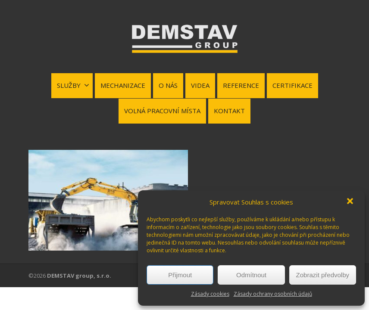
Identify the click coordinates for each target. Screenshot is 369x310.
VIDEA (200, 85)
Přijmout (180, 275)
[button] (351, 202)
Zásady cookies (210, 294)
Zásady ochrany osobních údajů (273, 294)
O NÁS (168, 85)
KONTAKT (229, 110)
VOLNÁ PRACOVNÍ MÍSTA (162, 110)
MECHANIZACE (122, 85)
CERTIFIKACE (292, 85)
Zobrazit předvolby (322, 275)
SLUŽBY (73, 85)
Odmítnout (251, 275)
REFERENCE (241, 85)
